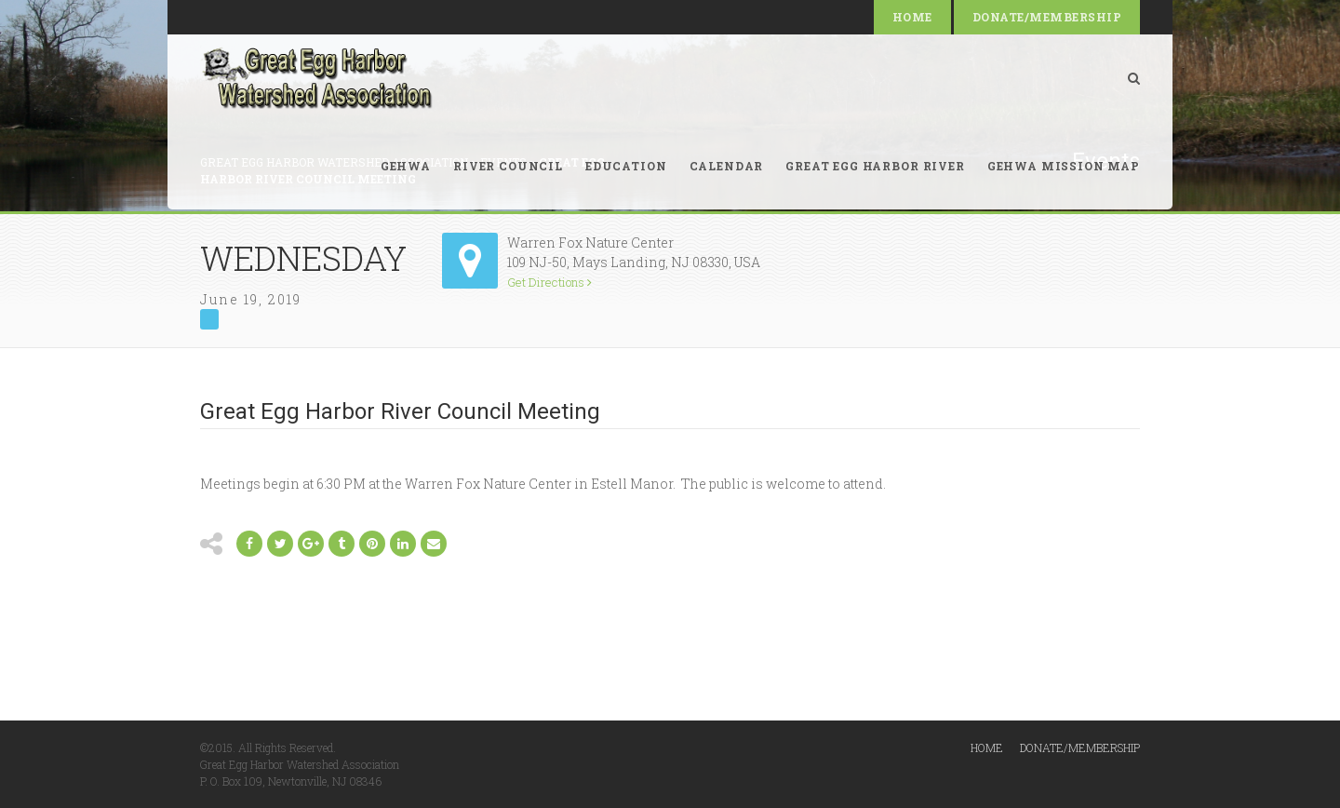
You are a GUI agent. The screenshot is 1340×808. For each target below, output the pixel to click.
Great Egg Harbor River (874, 165)
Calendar (727, 165)
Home (912, 16)
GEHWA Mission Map (1063, 165)
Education (626, 165)
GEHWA (406, 165)
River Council (508, 165)
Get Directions (549, 282)
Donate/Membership (1046, 16)
